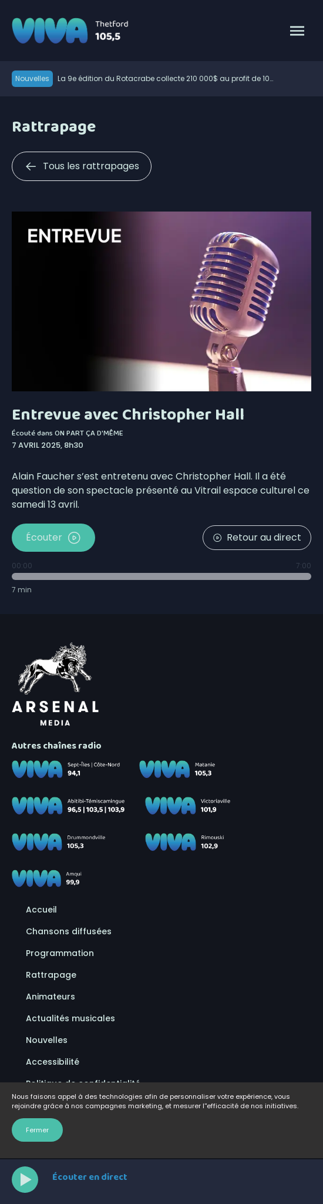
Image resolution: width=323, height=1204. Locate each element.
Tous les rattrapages (81, 166)
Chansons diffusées (69, 931)
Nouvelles (47, 1040)
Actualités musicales (70, 1018)
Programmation (60, 953)
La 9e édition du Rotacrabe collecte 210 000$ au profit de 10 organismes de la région (164, 78)
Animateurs (50, 996)
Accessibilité (52, 1062)
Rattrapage (51, 975)
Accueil (41, 909)
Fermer (37, 1130)
